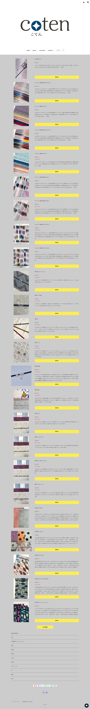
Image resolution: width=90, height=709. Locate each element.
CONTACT (50, 50)
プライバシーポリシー (16, 701)
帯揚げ (12, 662)
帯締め (12, 649)
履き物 (12, 653)
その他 (12, 658)
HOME (28, 50)
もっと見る (45, 627)
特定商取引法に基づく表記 (27, 701)
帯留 (12, 645)
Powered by (45, 706)
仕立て (12, 678)
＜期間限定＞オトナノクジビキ (17, 641)
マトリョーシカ (14, 666)
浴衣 (12, 637)
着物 (12, 674)
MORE (56, 77)
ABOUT (34, 50)
